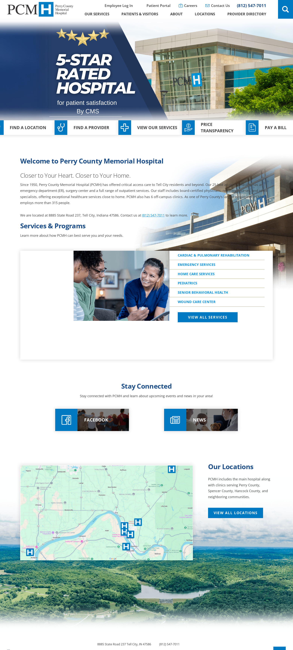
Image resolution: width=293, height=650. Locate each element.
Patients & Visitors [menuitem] (139, 14)
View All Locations (235, 530)
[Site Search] (285, 9)
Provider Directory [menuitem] (246, 14)
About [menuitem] (176, 14)
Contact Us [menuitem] (220, 5)
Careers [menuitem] (190, 5)
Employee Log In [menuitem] (119, 5)
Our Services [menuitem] (97, 14)
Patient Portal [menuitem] (158, 5)
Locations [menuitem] (205, 14)
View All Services (207, 341)
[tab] (221, 342)
